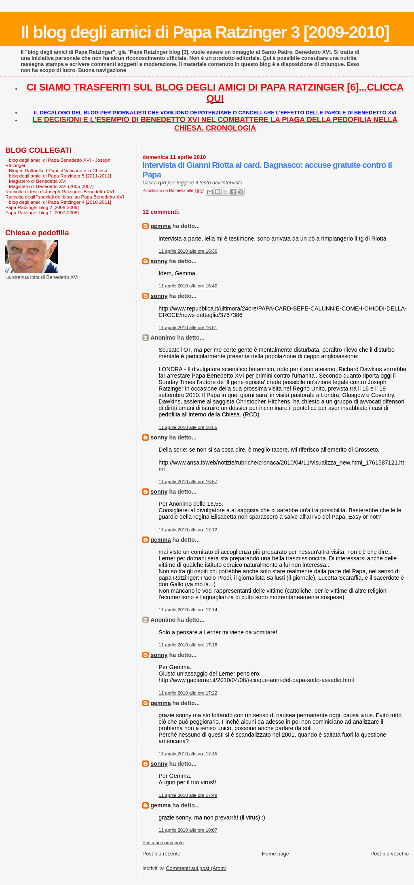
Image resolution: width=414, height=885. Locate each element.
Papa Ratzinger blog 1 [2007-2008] (42, 212)
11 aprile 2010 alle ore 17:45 (187, 753)
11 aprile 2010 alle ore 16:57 (187, 481)
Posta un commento (163, 842)
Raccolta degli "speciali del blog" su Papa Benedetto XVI (64, 196)
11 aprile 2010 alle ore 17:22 (187, 693)
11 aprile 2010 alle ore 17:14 (187, 609)
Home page (275, 854)
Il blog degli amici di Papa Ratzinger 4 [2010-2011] (58, 202)
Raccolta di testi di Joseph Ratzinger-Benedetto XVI (59, 191)
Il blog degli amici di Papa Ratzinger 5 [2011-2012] (58, 175)
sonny (158, 261)
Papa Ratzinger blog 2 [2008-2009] (42, 207)
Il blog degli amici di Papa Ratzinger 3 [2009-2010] (205, 32)
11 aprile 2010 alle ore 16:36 (187, 251)
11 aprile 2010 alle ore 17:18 (187, 644)
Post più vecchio (389, 854)
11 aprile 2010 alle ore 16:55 (187, 427)
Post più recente (161, 854)
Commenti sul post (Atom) (196, 868)
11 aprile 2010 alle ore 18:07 (187, 830)
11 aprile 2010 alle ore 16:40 (187, 285)
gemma (160, 226)
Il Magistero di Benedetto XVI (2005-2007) (49, 186)
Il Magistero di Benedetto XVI (36, 181)
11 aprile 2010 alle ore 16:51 (187, 327)
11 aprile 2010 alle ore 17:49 (187, 795)
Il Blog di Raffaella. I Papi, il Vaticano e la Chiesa (56, 170)
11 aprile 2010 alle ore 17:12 (187, 529)
